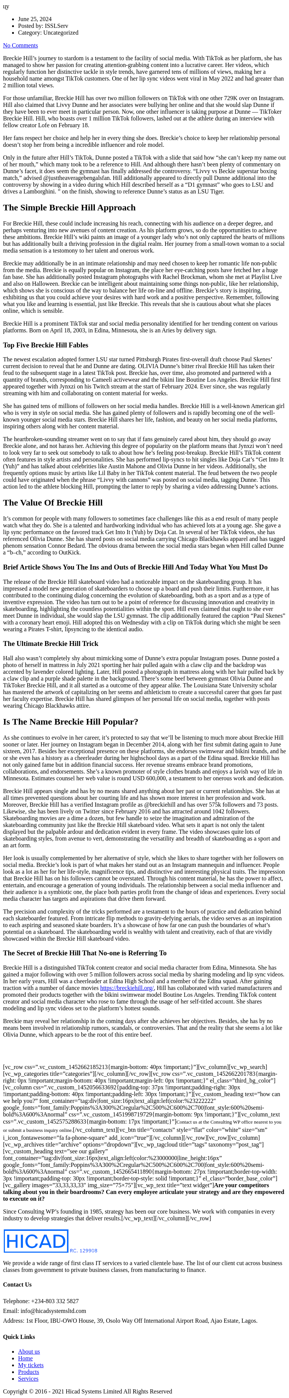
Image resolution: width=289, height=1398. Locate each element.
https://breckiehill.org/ (127, 988)
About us (29, 1351)
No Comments (20, 45)
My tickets (31, 1365)
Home (25, 1358)
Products (28, 1372)
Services (28, 1378)
